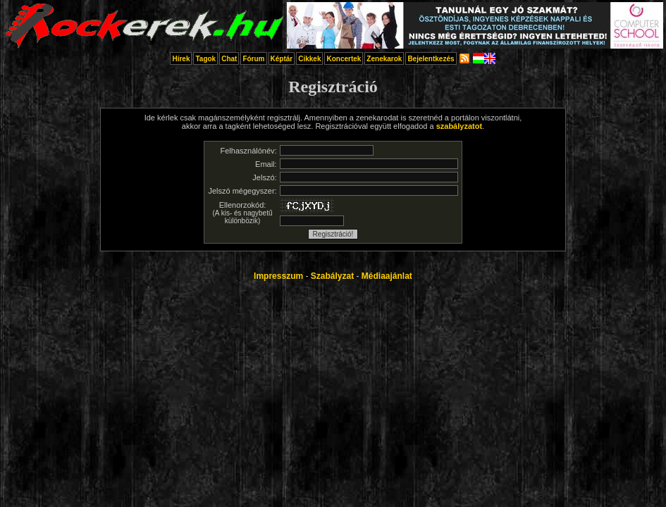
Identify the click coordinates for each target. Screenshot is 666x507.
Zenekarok (384, 59)
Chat (229, 59)
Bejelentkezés (430, 59)
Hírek (181, 59)
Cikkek (309, 59)
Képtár (282, 59)
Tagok (205, 59)
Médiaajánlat (387, 276)
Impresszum (278, 276)
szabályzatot (459, 126)
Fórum (253, 59)
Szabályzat (332, 276)
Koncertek (343, 59)
